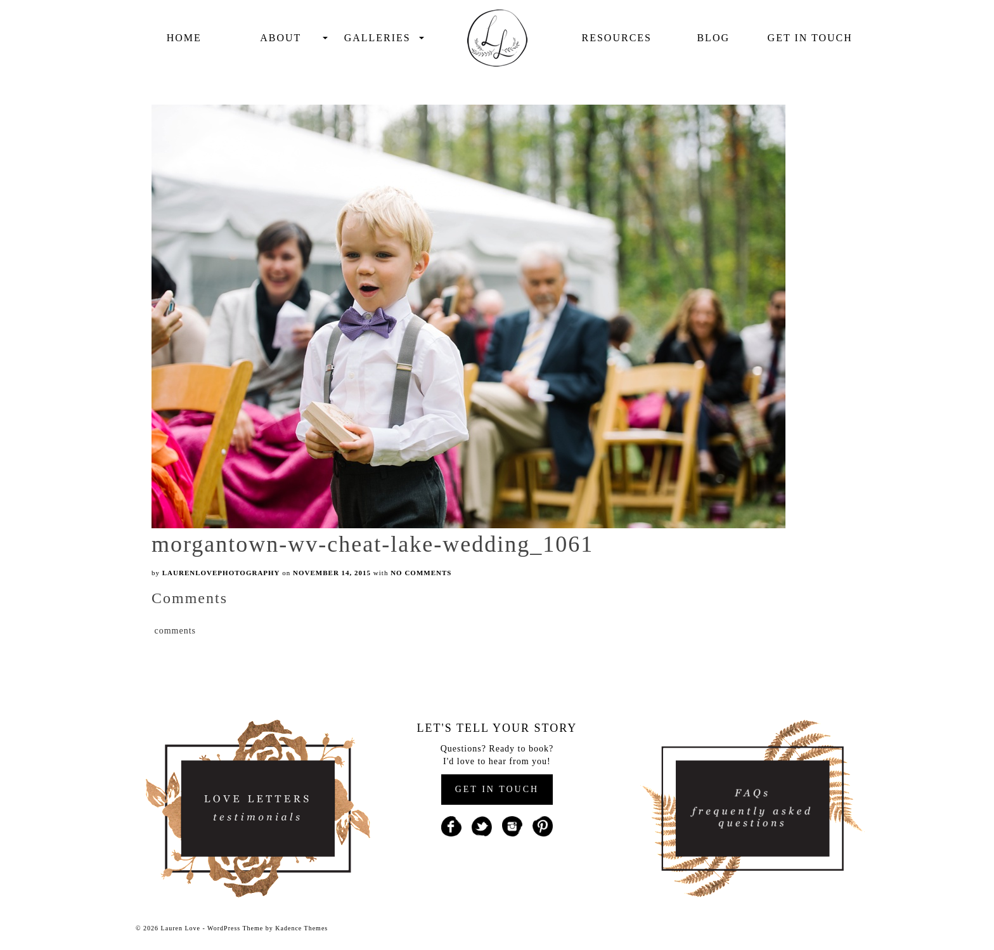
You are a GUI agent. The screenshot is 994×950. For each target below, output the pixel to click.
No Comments (420, 572)
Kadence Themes (301, 928)
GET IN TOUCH (497, 789)
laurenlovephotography (221, 572)
